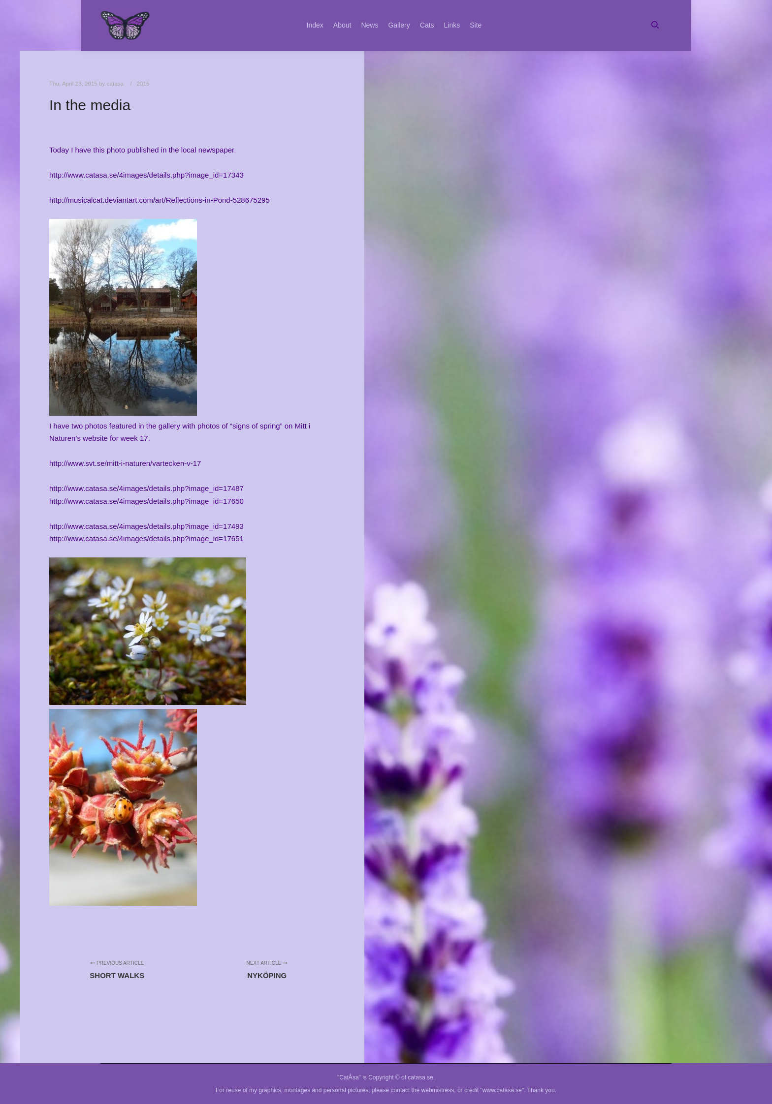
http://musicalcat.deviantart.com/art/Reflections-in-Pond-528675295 (159, 200)
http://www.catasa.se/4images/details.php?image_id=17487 (146, 488)
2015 (143, 83)
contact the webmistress (422, 1090)
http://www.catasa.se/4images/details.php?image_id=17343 (146, 175)
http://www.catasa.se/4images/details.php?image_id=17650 (146, 501)
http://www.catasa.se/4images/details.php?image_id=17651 (146, 538)
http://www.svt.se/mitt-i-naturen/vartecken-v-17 (125, 463)
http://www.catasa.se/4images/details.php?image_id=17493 (146, 526)
